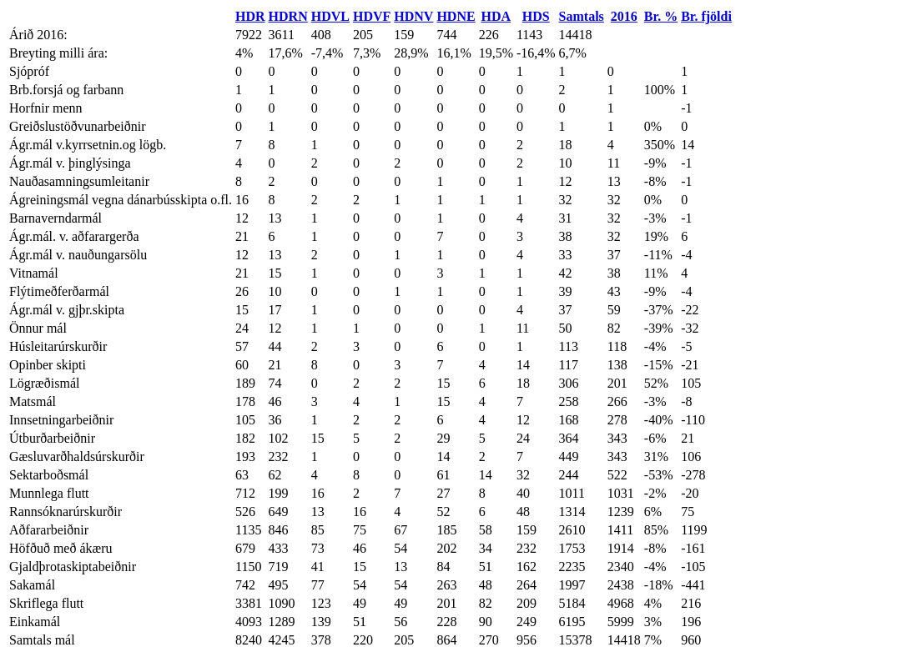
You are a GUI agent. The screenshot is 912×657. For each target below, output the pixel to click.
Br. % (661, 16)
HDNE (455, 16)
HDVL (330, 16)
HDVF (371, 16)
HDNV (413, 16)
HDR (250, 16)
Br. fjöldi (706, 16)
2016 (624, 16)
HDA (496, 16)
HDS (536, 16)
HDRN (288, 16)
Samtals (581, 16)
